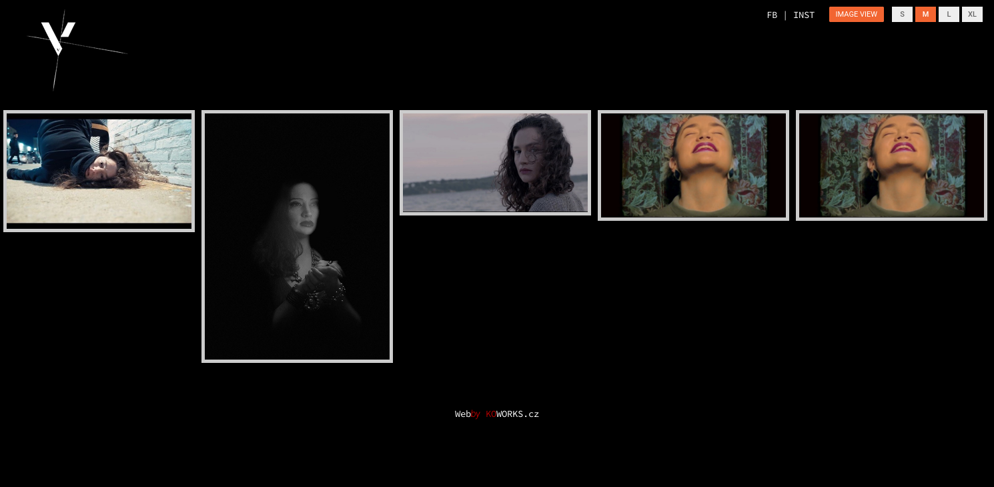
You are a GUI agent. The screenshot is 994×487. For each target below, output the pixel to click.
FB (772, 15)
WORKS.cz (512, 414)
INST (804, 15)
